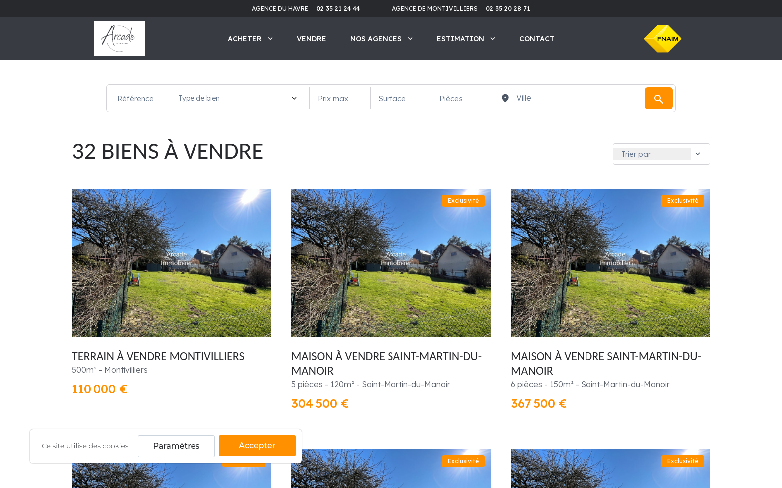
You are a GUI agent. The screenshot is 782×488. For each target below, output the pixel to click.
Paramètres (176, 446)
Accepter (257, 445)
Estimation (466, 38)
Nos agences (381, 38)
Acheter (250, 38)
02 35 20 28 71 (508, 8)
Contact (537, 38)
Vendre (311, 38)
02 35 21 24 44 (338, 8)
